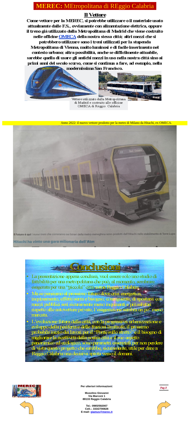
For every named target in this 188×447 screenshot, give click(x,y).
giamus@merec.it (101, 411)
